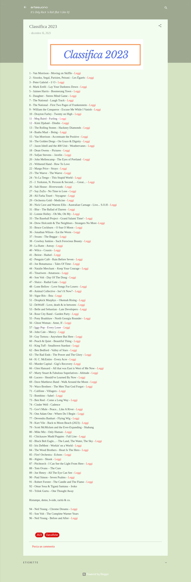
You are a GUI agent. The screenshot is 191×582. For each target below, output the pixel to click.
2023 (39, 535)
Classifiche (52, 535)
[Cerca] (166, 8)
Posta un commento (43, 546)
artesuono (39, 7)
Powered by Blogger (95, 574)
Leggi (77, 73)
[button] (160, 26)
